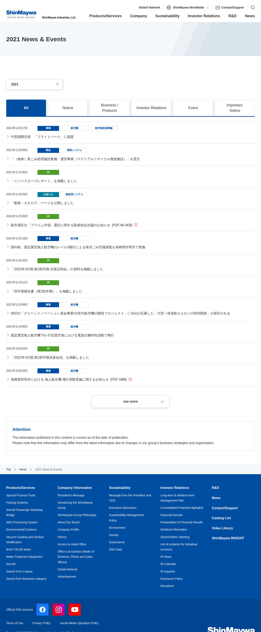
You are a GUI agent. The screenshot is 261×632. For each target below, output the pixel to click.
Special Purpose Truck (20, 495)
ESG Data (115, 549)
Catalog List (221, 518)
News (216, 498)
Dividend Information (174, 529)
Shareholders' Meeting (175, 537)
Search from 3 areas (19, 571)
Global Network (67, 569)
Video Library (223, 528)
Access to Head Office (72, 544)
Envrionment (117, 527)
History (62, 537)
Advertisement (67, 576)
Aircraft (10, 564)
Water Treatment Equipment (24, 556)
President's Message (71, 495)
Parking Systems (17, 502)
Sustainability (119, 488)
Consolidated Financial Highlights (182, 507)
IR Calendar (168, 564)
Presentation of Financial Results (182, 522)
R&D (215, 488)
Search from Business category (26, 578)
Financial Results (172, 515)
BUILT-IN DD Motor (18, 549)
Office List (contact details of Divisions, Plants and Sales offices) (76, 557)
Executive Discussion (122, 507)
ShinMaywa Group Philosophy (77, 515)
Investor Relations (175, 488)
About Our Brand (68, 522)
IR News (166, 556)
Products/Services (20, 488)
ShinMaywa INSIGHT (228, 538)
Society (113, 535)
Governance (117, 542)
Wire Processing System (22, 522)
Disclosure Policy (172, 578)
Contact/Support (225, 508)
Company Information (75, 488)
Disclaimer (167, 586)
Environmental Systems (21, 529)
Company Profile (68, 529)
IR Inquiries (168, 571)
